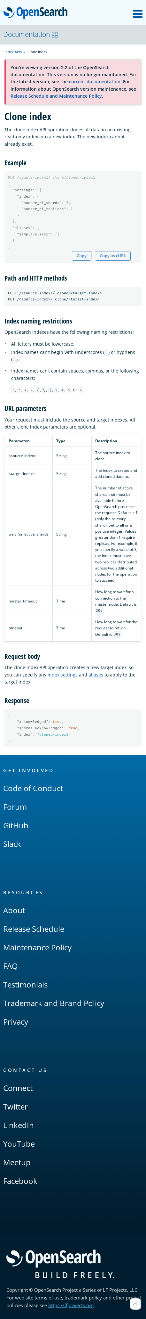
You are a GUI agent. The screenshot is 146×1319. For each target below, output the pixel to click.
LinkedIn (18, 1125)
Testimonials (25, 984)
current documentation (94, 81)
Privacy (15, 1022)
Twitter (15, 1107)
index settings (63, 675)
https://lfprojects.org (71, 1305)
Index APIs (13, 51)
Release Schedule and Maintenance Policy (56, 96)
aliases (95, 675)
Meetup (17, 1162)
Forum (15, 807)
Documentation (30, 34)
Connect (18, 1088)
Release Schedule (33, 929)
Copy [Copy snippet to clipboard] (82, 256)
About (14, 910)
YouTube (19, 1144)
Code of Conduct (33, 788)
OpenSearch (37, 13)
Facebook (20, 1181)
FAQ (10, 966)
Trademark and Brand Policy (53, 1003)
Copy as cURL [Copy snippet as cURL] (113, 256)
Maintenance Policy (37, 947)
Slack (12, 844)
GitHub (15, 825)
